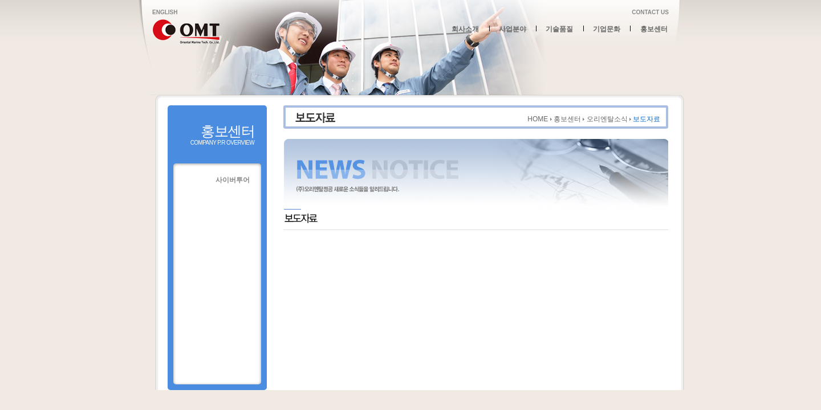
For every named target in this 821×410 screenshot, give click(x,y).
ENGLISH (164, 12)
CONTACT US (650, 12)
